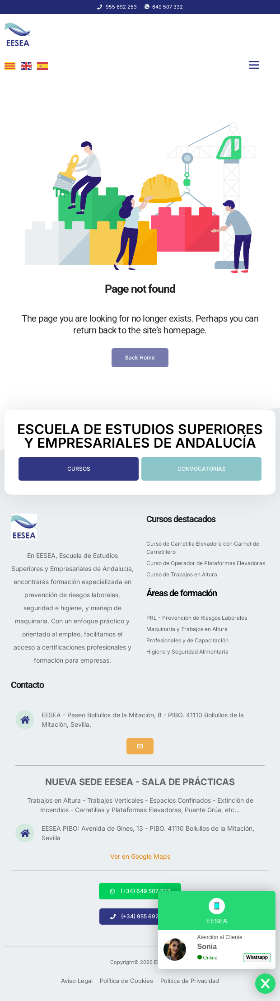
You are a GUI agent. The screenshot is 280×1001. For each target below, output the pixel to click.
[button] (254, 65)
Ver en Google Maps (140, 856)
